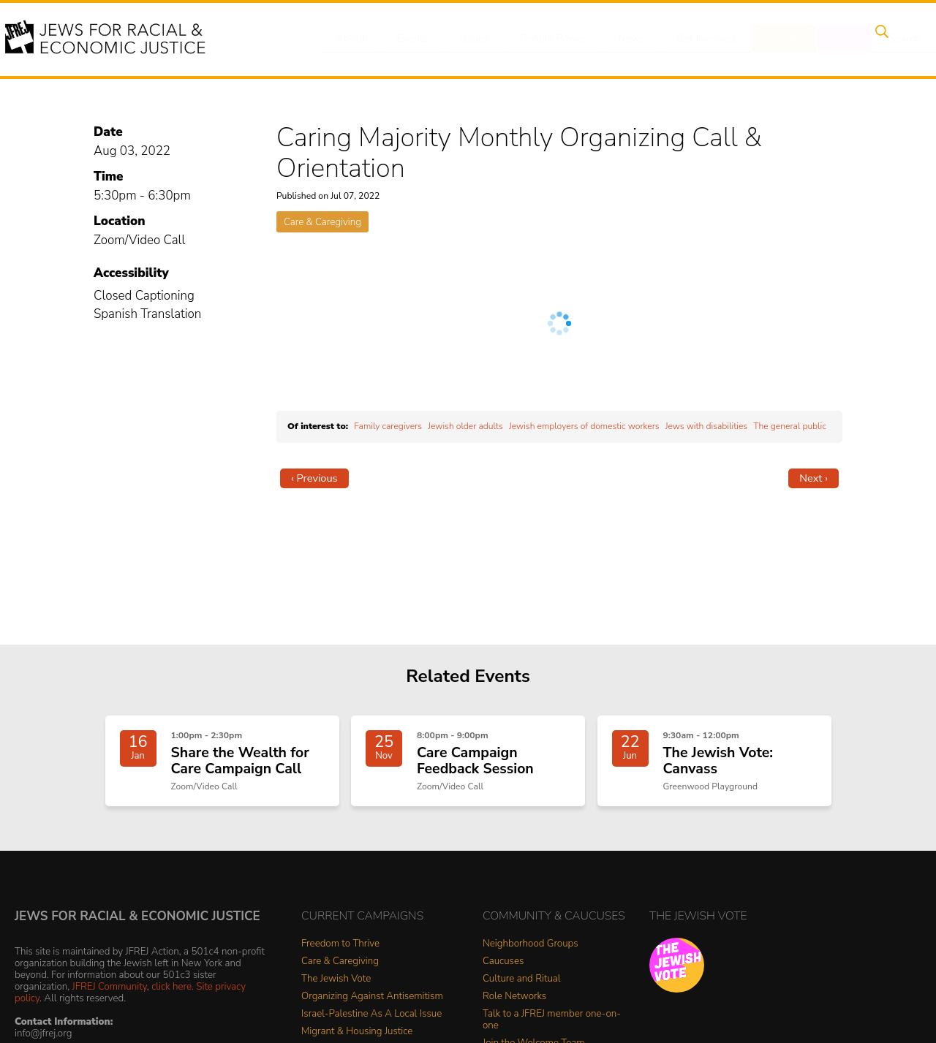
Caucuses (503, 968)
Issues (467, 39)
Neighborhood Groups (530, 950)
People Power (543, 39)
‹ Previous (314, 478)
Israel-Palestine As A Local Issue (371, 1020)
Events (409, 39)
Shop (823, 39)
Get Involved (690, 39)
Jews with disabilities (706, 426)
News (619, 39)
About (352, 39)
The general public (789, 426)
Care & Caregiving (322, 222)
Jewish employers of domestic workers (584, 426)
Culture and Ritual (522, 985)
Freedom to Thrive (340, 950)
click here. (172, 993)
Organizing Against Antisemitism (372, 1003)
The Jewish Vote (336, 985)
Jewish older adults (465, 426)
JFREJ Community (109, 993)
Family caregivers (388, 426)
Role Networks (514, 1003)
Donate (766, 39)
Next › (813, 478)
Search (878, 39)
